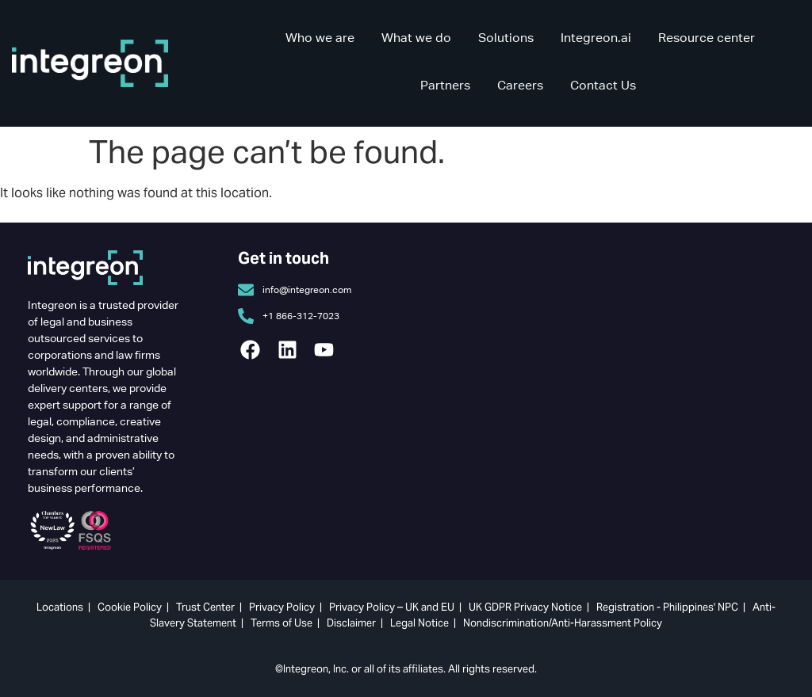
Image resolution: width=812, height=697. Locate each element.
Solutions (506, 37)
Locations (59, 607)
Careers (520, 85)
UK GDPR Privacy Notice (525, 607)
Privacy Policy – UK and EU (391, 607)
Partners (445, 85)
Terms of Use (281, 623)
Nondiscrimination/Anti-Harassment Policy (562, 623)
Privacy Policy (282, 607)
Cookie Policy (130, 607)
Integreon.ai (596, 37)
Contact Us (603, 85)
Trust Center (205, 607)
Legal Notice (419, 623)
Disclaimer (351, 623)
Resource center (706, 37)
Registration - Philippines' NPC (667, 607)
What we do (416, 37)
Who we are (319, 37)
